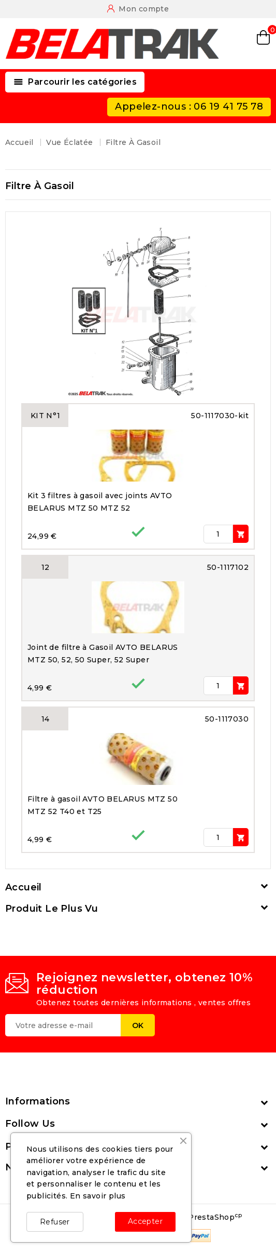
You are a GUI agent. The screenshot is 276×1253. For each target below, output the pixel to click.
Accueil (23, 887)
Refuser (55, 1222)
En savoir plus (98, 1196)
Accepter (145, 1221)
